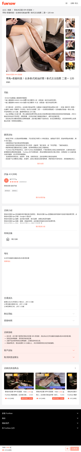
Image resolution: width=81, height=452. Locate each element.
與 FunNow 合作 (40, 428)
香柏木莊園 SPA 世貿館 (23, 10)
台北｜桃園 (6, 10)
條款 (40, 418)
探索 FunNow (40, 413)
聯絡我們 (40, 423)
